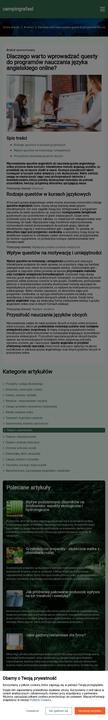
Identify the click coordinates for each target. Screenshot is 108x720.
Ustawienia (32, 710)
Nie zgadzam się (58, 710)
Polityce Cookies (40, 700)
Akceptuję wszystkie (90, 710)
